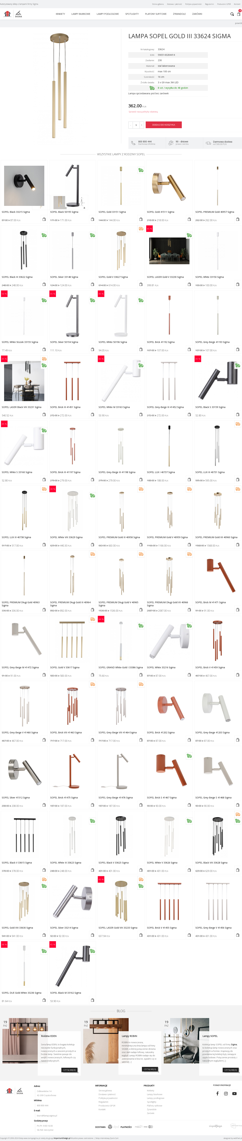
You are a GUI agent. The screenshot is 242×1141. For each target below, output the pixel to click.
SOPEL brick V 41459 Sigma (210, 667)
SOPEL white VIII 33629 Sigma (66, 537)
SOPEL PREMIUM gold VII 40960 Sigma (216, 537)
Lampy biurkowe (81, 13)
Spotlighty (132, 13)
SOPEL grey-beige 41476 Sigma (116, 797)
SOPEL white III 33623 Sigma (65, 862)
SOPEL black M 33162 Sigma (65, 992)
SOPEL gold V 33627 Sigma (113, 276)
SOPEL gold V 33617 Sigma (64, 667)
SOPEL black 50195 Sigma (64, 211)
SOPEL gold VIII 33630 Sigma (17, 927)
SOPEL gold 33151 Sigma (112, 211)
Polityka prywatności (193, 4)
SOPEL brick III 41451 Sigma (65, 407)
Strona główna (158, 4)
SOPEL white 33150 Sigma (209, 276)
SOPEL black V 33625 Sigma (114, 862)
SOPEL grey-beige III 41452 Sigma (165, 407)
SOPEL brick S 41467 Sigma (162, 797)
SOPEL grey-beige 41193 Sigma (212, 342)
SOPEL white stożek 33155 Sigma (20, 342)
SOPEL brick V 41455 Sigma (162, 927)
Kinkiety (60, 13)
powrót (238, 23)
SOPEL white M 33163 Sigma (114, 407)
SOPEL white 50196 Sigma (113, 342)
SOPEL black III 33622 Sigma (17, 276)
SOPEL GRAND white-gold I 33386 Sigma (121, 667)
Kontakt (237, 4)
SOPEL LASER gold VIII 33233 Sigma (118, 927)
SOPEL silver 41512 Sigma (16, 797)
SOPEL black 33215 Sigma (16, 211)
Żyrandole (179, 13)
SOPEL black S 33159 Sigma (210, 407)
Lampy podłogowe (108, 13)
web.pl (237, 1138)
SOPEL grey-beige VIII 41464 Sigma (118, 732)
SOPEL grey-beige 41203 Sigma (212, 732)
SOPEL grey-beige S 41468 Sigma (213, 797)
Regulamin (209, 4)
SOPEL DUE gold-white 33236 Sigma (21, 992)
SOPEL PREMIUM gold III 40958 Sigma (119, 537)
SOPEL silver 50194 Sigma (64, 342)
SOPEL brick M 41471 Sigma (210, 602)
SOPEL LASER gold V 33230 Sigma (165, 276)
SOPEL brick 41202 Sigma (161, 732)
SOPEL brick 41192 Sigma (161, 342)
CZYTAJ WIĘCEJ (69, 1070)
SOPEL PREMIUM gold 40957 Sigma (214, 211)
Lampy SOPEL (210, 1036)
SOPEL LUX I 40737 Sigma (161, 472)
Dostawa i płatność (174, 4)
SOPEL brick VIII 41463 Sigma (66, 732)
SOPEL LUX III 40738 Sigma (16, 537)
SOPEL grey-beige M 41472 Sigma (20, 667)
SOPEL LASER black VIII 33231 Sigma (21, 407)
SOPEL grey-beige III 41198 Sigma (117, 472)
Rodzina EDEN (48, 1036)
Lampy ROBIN (129, 1036)
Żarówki (197, 13)
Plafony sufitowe (156, 13)
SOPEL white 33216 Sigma (161, 667)
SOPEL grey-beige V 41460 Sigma (20, 732)
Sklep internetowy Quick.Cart (106, 1138)
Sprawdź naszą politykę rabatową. (143, 111)
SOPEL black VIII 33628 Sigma (211, 862)
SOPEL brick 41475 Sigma (64, 797)
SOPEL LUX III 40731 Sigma (210, 472)
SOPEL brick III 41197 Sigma (65, 472)
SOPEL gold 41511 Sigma (160, 211)
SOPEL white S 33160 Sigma (17, 472)
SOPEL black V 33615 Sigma (17, 862)
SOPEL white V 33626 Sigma (162, 862)
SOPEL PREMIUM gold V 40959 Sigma (167, 537)
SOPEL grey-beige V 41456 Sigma (213, 927)
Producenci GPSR (224, 4)
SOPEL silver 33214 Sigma (64, 927)
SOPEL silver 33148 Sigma (64, 276)
